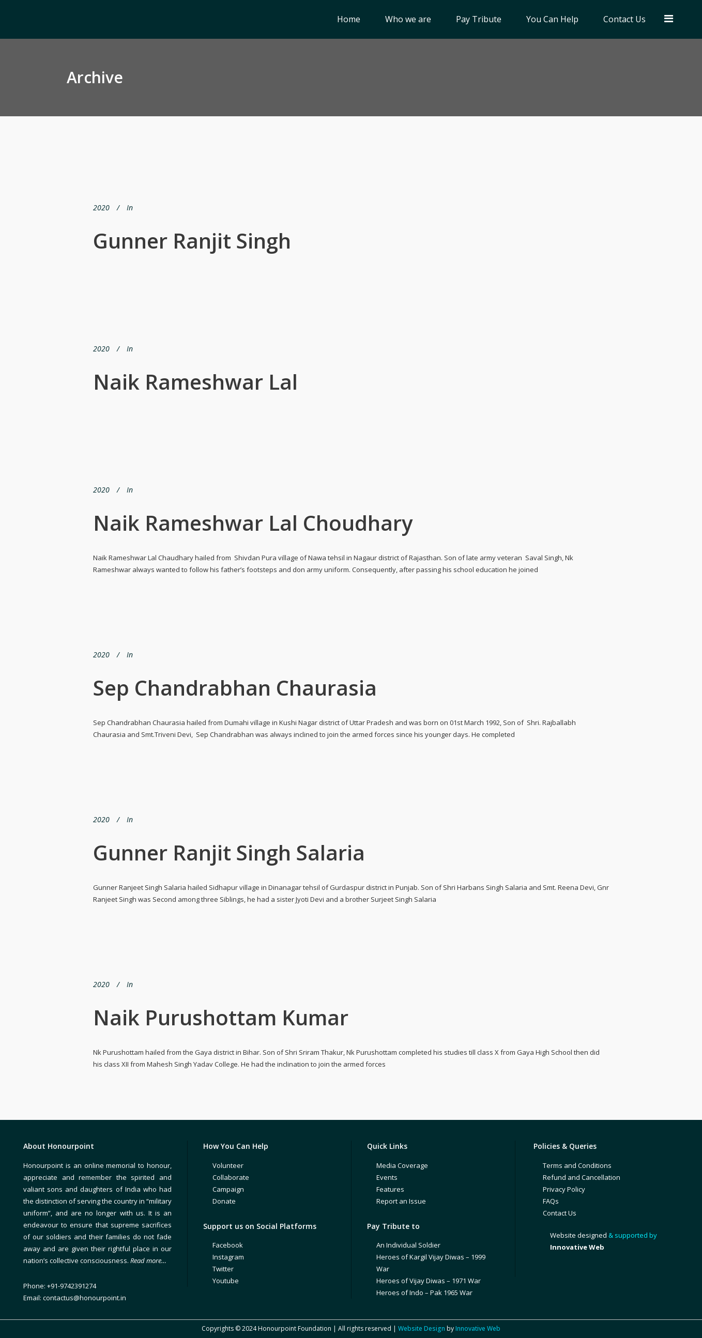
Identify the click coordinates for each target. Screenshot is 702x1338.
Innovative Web (477, 1328)
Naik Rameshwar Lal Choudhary (253, 523)
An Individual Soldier (408, 1245)
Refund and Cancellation (581, 1177)
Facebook (227, 1245)
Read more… (148, 1260)
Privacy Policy (564, 1189)
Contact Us (559, 1213)
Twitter (223, 1268)
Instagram (228, 1257)
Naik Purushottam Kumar (220, 1017)
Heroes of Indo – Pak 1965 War (424, 1292)
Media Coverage (402, 1165)
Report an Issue (401, 1201)
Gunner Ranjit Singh (192, 240)
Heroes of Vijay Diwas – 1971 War (428, 1280)
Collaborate (230, 1177)
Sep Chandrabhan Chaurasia (235, 687)
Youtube (225, 1280)
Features (390, 1189)
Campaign (228, 1189)
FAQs (551, 1201)
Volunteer (227, 1165)
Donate (224, 1201)
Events (387, 1177)
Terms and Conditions (577, 1165)
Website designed (578, 1235)
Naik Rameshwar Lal (195, 381)
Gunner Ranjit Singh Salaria (229, 852)
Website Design (421, 1328)
